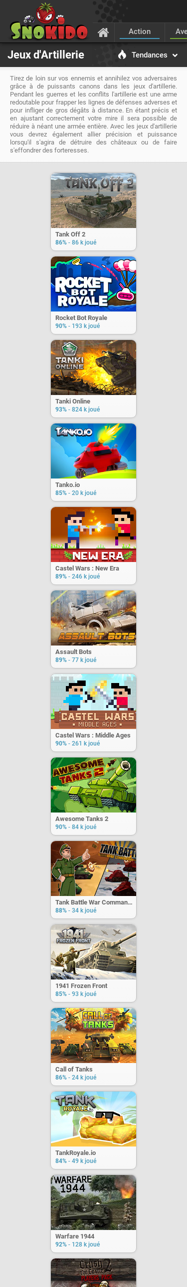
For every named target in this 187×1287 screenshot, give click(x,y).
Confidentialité (115, 1274)
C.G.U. (56, 1274)
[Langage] (169, 1275)
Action (140, 31)
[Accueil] (103, 32)
